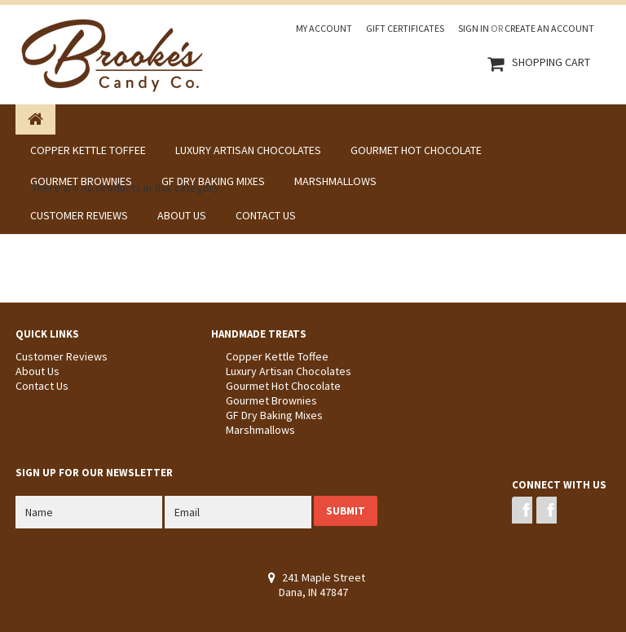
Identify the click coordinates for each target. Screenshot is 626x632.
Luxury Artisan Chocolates (288, 371)
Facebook (522, 510)
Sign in (473, 28)
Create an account (549, 28)
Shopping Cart (551, 62)
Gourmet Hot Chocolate (283, 385)
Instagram (546, 510)
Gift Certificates (405, 28)
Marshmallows (260, 429)
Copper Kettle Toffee (277, 356)
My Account (324, 28)
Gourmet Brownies (271, 400)
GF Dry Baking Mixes (274, 415)
